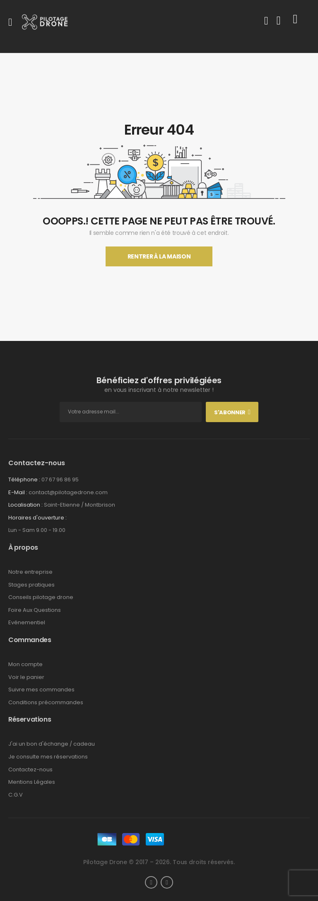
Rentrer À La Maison (159, 256)
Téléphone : (24, 479)
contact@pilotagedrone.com (68, 492)
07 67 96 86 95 (60, 479)
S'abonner (230, 412)
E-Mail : (17, 492)
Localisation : (25, 505)
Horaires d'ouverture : (37, 518)
